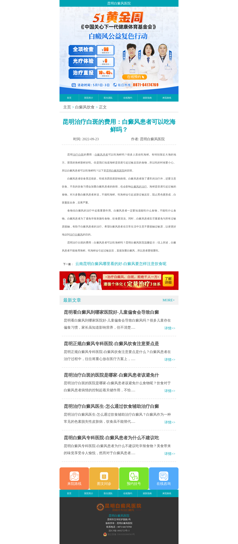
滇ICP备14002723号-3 (119, 530)
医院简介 (88, 98)
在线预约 (127, 98)
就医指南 (147, 98)
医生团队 (108, 98)
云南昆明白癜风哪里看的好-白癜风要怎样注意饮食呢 (120, 263)
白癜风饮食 (85, 107)
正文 (103, 107)
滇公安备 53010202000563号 (121, 534)
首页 (69, 98)
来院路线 (166, 98)
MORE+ (169, 300)
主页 (67, 107)
